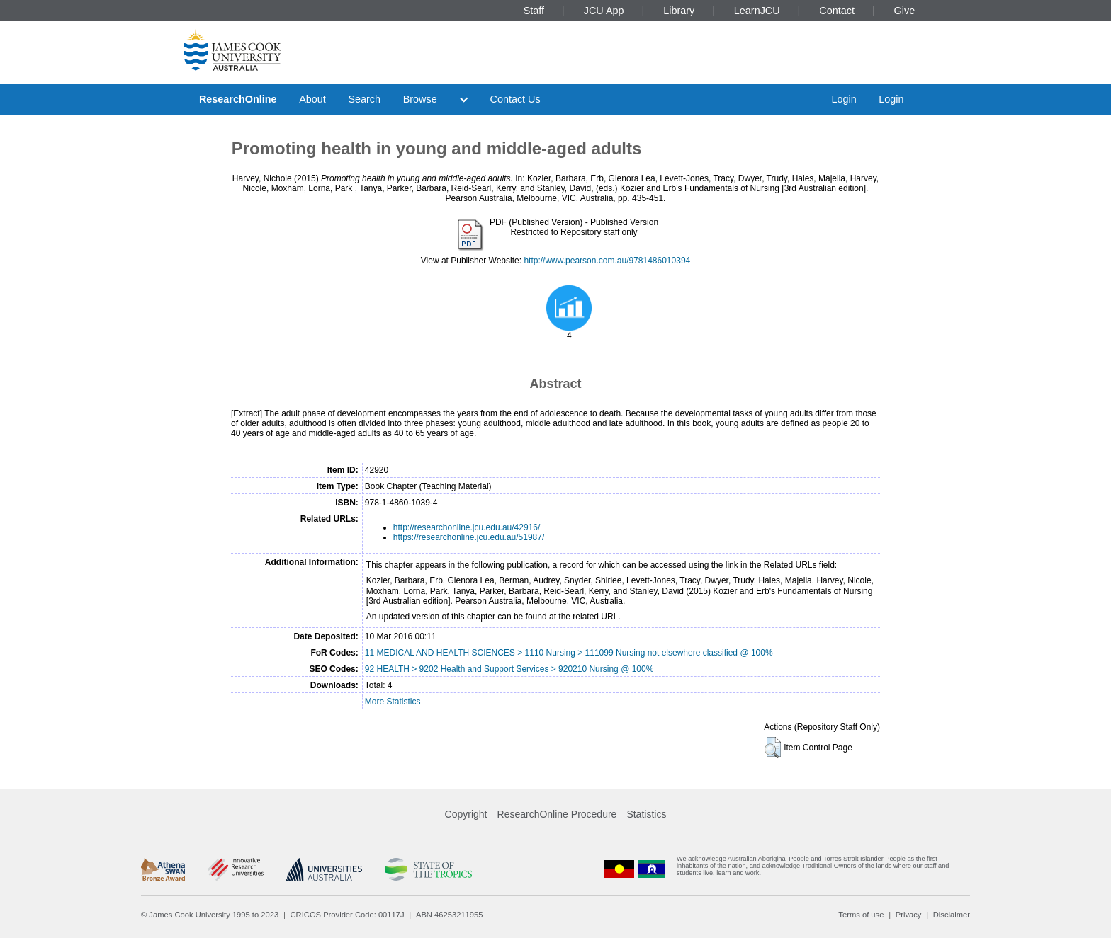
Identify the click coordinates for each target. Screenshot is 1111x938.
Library (678, 10)
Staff (534, 10)
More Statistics (393, 702)
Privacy (909, 914)
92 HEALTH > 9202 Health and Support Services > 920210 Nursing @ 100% (509, 669)
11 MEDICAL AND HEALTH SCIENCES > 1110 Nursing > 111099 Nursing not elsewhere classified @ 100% (569, 653)
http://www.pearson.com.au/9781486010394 (607, 260)
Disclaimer (951, 914)
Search (364, 99)
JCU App (604, 10)
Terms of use (861, 914)
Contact (837, 10)
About (312, 99)
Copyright (466, 814)
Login (843, 99)
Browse (420, 99)
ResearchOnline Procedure (557, 814)
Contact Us (515, 99)
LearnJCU (757, 10)
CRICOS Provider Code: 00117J (348, 914)
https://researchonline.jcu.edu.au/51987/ (468, 537)
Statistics (646, 814)
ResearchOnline (238, 99)
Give (904, 10)
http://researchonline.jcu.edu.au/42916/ (466, 527)
